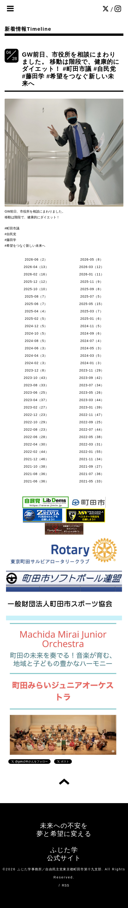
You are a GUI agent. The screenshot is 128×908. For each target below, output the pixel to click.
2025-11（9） (91, 281)
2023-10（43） (36, 378)
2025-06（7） (36, 304)
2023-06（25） (36, 392)
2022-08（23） (36, 429)
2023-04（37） (36, 400)
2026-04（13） (36, 267)
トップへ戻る (64, 782)
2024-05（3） (91, 348)
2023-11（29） (91, 370)
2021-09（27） (91, 466)
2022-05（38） (91, 437)
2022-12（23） (36, 415)
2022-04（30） (36, 444)
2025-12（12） (36, 281)
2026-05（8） (91, 259)
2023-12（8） (36, 370)
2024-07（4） (91, 341)
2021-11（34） (91, 459)
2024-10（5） (36, 333)
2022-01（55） (91, 452)
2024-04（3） (36, 355)
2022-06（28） (36, 437)
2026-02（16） (36, 274)
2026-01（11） (91, 274)
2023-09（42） (91, 378)
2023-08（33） (36, 385)
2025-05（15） (91, 304)
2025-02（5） (36, 318)
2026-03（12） (91, 267)
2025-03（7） (91, 311)
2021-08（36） (36, 474)
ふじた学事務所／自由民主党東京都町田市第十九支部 (59, 869)
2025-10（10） (36, 289)
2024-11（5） (91, 326)
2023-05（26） (91, 392)
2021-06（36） (36, 481)
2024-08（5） (36, 341)
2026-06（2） (36, 259)
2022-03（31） (91, 444)
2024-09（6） (91, 333)
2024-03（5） (91, 355)
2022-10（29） (36, 422)
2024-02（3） (36, 363)
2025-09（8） (91, 289)
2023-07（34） (91, 385)
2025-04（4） (36, 311)
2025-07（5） (91, 296)
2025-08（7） (36, 296)
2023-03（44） (91, 400)
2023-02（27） (36, 407)
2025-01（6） (91, 318)
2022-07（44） (91, 429)
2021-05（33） (91, 481)
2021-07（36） (91, 474)
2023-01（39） (91, 407)
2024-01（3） (91, 363)
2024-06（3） (36, 348)
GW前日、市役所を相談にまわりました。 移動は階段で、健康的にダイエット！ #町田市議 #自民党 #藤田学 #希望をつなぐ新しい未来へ (70, 69)
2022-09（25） (91, 422)
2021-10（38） (36, 466)
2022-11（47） (91, 415)
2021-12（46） (36, 459)
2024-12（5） (36, 326)
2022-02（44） (36, 452)
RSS (65, 885)
